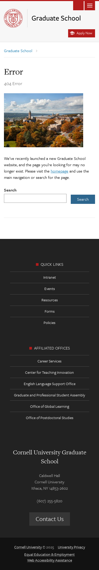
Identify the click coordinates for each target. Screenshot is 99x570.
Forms (50, 311)
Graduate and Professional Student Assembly (49, 395)
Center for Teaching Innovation (49, 372)
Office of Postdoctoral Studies (49, 417)
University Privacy (71, 547)
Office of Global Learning (49, 406)
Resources (49, 300)
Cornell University (28, 547)
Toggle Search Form (78, 5)
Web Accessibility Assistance (49, 560)
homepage (59, 171)
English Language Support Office (50, 383)
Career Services (49, 361)
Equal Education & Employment (49, 554)
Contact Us (50, 518)
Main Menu (89, 5)
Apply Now (84, 33)
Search (10, 190)
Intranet (49, 277)
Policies (49, 322)
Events (49, 288)
